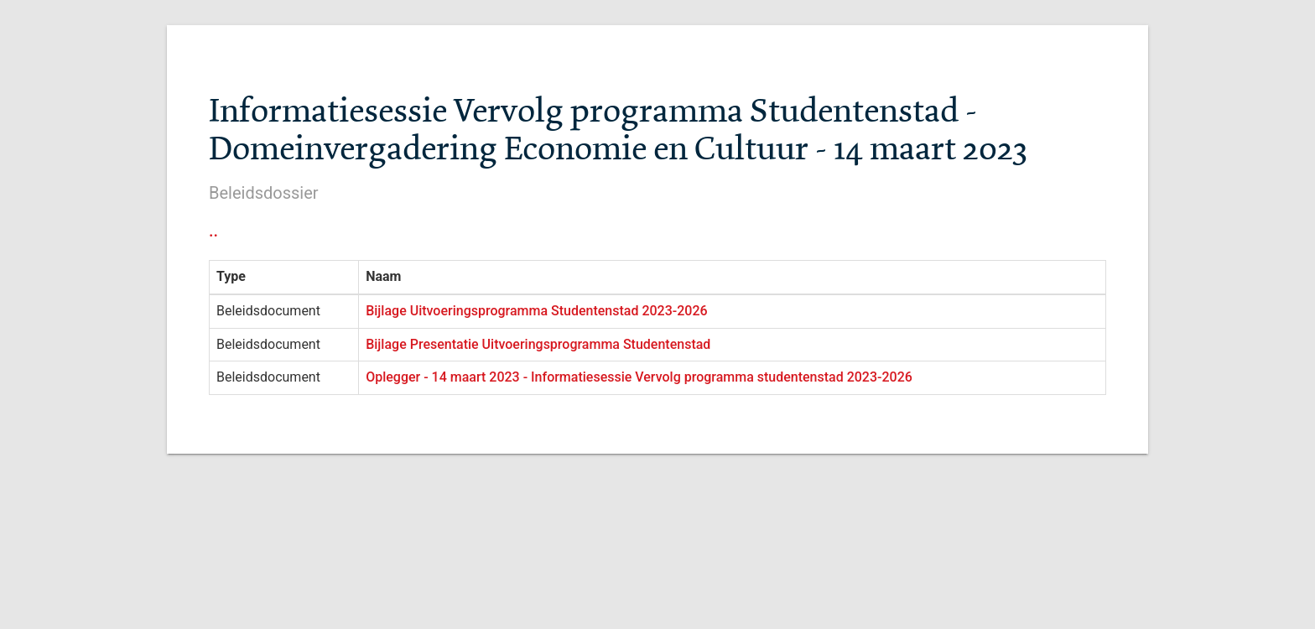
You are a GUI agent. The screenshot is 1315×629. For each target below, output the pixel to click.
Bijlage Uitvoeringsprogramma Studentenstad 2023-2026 (536, 311)
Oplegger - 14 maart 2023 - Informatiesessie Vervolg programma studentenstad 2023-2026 (639, 377)
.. (213, 231)
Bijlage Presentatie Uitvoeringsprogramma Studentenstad (538, 344)
